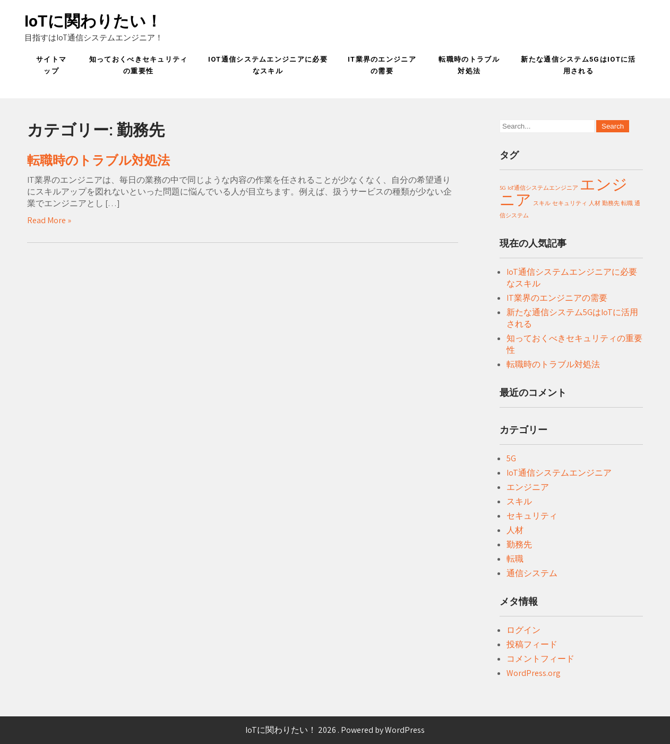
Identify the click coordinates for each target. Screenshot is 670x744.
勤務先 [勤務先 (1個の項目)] (611, 203)
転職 (514, 558)
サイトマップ (51, 65)
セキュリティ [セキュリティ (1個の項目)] (569, 203)
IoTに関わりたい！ (93, 21)
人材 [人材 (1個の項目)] (594, 203)
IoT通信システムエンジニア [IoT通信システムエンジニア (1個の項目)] (543, 187)
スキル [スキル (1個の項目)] (542, 203)
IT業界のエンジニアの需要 (382, 65)
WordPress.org (533, 673)
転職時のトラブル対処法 (469, 65)
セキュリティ (531, 515)
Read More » (49, 220)
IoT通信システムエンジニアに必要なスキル (268, 65)
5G (511, 458)
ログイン (523, 630)
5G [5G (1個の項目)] (503, 187)
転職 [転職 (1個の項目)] (627, 203)
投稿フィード (531, 644)
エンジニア (527, 487)
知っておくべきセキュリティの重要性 (138, 65)
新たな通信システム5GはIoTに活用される (578, 65)
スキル (519, 501)
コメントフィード (540, 658)
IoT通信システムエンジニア (559, 472)
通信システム (531, 573)
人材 (514, 530)
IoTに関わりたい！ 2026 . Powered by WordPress (335, 729)
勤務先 (519, 544)
